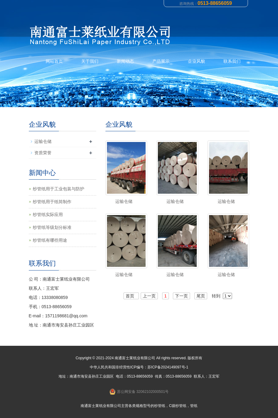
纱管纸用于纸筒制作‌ (52, 201)
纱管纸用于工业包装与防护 (58, 188)
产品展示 (160, 61)
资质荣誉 (42, 152)
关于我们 (89, 61)
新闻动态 (125, 61)
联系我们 (232, 61)
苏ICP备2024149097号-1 (167, 367)
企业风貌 (196, 61)
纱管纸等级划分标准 (52, 227)
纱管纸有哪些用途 (50, 240)
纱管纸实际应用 (48, 214)
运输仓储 (123, 201)
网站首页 (54, 61)
